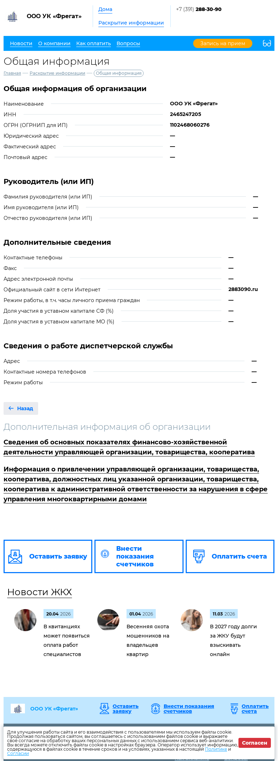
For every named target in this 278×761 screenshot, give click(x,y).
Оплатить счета (255, 709)
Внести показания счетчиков (189, 709)
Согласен (254, 743)
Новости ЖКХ (39, 592)
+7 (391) (199, 9)
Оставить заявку (126, 709)
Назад (25, 408)
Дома (105, 9)
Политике (216, 749)
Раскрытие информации (131, 23)
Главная (12, 73)
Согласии (18, 753)
